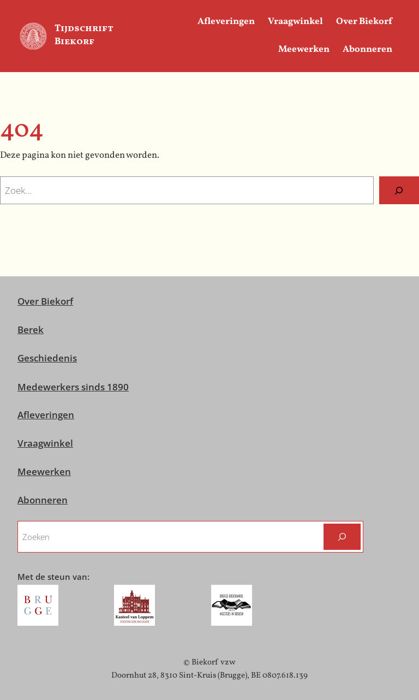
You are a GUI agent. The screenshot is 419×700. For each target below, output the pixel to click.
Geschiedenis (47, 358)
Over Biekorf (45, 301)
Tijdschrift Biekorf (84, 35)
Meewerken (44, 471)
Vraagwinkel (45, 443)
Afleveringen (45, 414)
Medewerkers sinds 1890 (73, 387)
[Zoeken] (399, 190)
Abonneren (42, 500)
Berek (30, 329)
